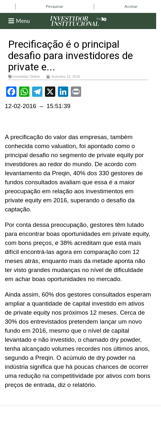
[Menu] (11, 21)
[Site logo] (78, 20)
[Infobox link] (54, 6)
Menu (23, 20)
